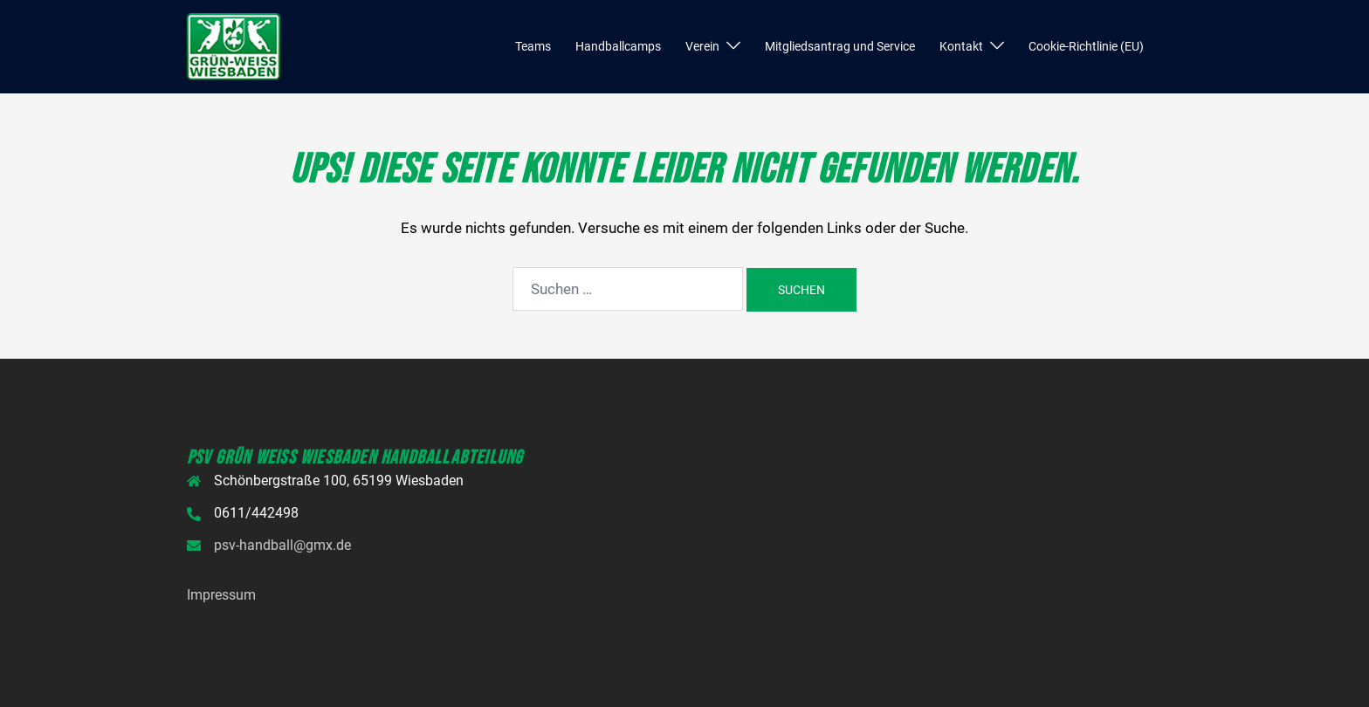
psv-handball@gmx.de (282, 545)
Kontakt (961, 46)
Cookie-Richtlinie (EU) (1086, 46)
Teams (533, 46)
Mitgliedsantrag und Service (840, 46)
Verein (702, 46)
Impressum (221, 595)
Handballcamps (618, 46)
